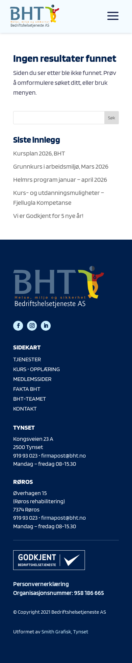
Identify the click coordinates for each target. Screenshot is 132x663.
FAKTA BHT (26, 388)
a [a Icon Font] (113, 16)
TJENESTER (27, 359)
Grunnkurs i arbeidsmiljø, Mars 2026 (60, 166)
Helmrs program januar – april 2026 (60, 179)
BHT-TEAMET (29, 398)
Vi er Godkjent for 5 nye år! (48, 216)
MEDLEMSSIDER (32, 378)
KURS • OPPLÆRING (36, 369)
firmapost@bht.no (63, 455)
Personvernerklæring (41, 584)
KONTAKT (25, 408)
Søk (111, 117)
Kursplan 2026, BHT (39, 153)
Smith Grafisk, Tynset (64, 631)
